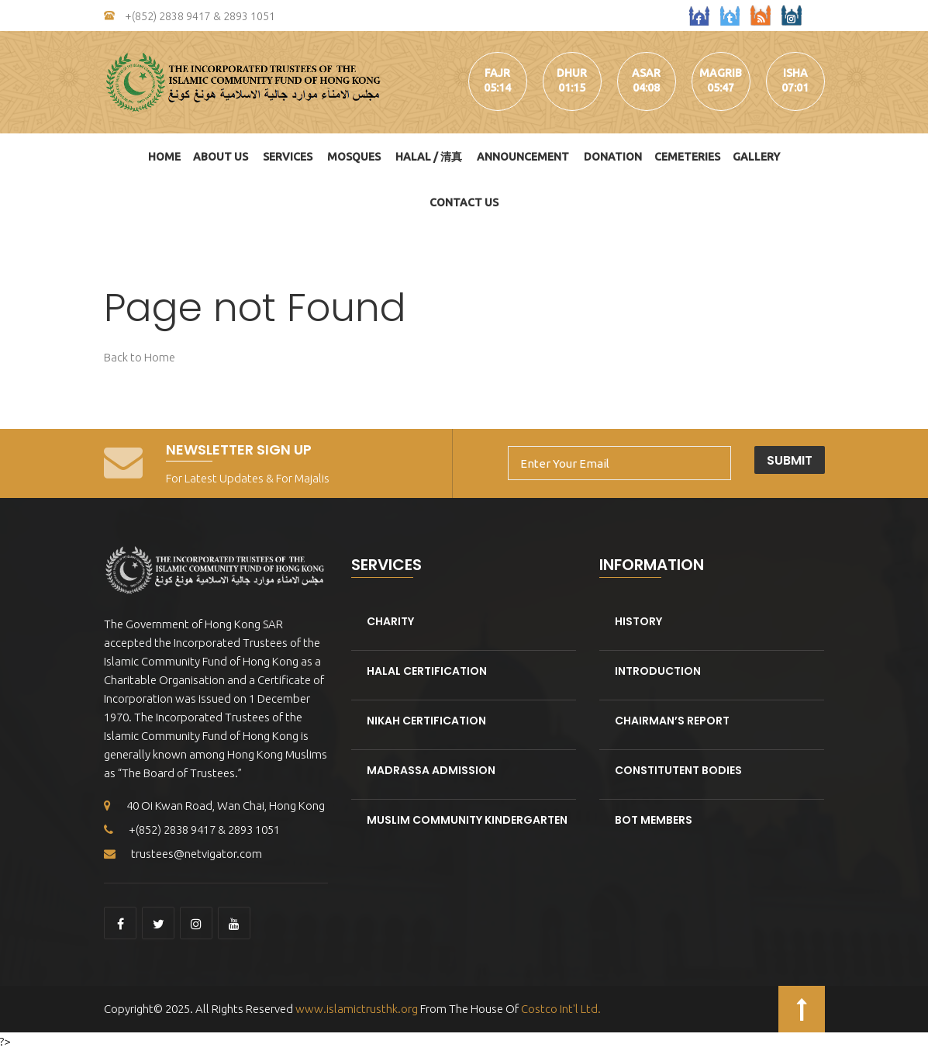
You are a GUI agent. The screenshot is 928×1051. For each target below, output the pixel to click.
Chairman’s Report (672, 720)
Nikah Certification (426, 720)
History (638, 621)
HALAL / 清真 (428, 156)
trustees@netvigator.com (183, 853)
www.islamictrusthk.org (355, 1008)
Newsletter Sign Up (239, 449)
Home (164, 156)
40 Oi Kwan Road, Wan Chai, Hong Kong (214, 805)
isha (795, 73)
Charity (390, 621)
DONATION (613, 156)
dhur (572, 73)
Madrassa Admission (431, 770)
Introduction (658, 671)
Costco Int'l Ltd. (561, 1008)
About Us (220, 156)
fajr (497, 73)
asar (646, 73)
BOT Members (653, 820)
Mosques (354, 156)
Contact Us (464, 202)
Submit (789, 460)
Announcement (523, 156)
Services (287, 156)
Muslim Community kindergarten (467, 820)
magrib (720, 73)
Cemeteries (687, 156)
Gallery (756, 156)
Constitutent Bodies (678, 770)
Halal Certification (427, 671)
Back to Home (139, 357)
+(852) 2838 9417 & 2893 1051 (189, 16)
